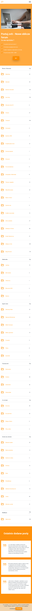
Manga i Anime (9, 421)
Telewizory (8, 280)
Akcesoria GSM (9, 288)
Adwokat (7, 82)
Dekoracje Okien (9, 309)
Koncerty (8, 405)
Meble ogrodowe (9, 332)
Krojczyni (8, 159)
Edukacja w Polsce (10, 228)
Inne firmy (8, 97)
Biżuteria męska (9, 442)
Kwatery (7, 377)
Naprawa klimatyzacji (10, 317)
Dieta (7, 473)
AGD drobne (8, 272)
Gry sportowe (9, 413)
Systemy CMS (9, 136)
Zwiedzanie (8, 384)
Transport (8, 120)
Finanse (7, 112)
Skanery (7, 296)
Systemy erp (8, 205)
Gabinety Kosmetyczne (11, 488)
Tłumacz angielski (9, 182)
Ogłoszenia (8, 519)
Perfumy (7, 465)
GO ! (16, 58)
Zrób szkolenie (9, 220)
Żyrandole (8, 355)
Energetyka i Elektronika (11, 174)
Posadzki (8, 340)
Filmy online (8, 429)
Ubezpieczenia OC (10, 105)
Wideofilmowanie (9, 190)
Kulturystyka (8, 392)
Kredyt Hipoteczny (10, 236)
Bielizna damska (9, 450)
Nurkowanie (8, 369)
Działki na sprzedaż (10, 213)
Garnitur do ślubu (9, 458)
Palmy (7, 348)
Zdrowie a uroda (9, 504)
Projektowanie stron (10, 143)
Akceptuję (18, 608)
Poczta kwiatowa (9, 166)
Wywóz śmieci (9, 197)
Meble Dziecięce (9, 325)
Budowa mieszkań (10, 89)
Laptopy (7, 265)
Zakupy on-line (9, 244)
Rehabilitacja (8, 481)
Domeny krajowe (9, 151)
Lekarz (7, 496)
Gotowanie (8, 128)
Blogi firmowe (9, 251)
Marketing (8, 74)
